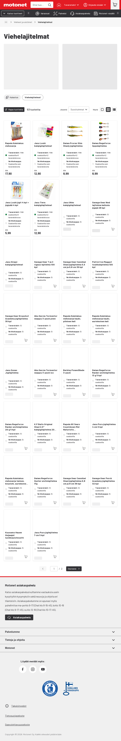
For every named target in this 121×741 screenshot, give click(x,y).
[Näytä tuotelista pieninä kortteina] (108, 109)
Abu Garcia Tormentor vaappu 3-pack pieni (45, 317)
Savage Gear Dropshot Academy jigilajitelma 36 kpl (17, 319)
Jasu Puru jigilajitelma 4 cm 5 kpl (104, 425)
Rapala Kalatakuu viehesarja (14, 144)
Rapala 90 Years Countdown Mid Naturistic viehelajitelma (71, 427)
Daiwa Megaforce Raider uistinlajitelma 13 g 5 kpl (103, 373)
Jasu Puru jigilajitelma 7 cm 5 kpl (46, 533)
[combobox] (38, 4)
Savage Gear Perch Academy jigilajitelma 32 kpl (103, 481)
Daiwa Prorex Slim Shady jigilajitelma (73, 144)
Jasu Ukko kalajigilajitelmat (72, 203)
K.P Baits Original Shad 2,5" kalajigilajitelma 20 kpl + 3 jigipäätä (44, 427)
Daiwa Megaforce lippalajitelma (101, 144)
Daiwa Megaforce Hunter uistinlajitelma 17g (45, 481)
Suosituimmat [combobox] (77, 109)
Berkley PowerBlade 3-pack (73, 371)
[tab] (42, 13)
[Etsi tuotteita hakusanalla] (49, 5)
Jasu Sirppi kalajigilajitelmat (14, 263)
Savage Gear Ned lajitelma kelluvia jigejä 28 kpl (101, 205)
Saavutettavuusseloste (17, 724)
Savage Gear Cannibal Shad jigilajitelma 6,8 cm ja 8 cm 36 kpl (74, 481)
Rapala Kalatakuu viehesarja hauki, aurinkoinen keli (101, 319)
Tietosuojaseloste (14, 715)
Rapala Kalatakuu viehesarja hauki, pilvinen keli (72, 319)
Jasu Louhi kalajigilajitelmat (43, 144)
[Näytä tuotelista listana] (114, 109)
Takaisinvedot (18, 705)
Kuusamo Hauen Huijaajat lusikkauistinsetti (14, 535)
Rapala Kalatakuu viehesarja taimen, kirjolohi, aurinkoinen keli (16, 481)
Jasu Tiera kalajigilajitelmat (43, 203)
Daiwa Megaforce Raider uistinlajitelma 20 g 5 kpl (16, 427)
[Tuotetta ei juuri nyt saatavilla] (113, 229)
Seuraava (74, 568)
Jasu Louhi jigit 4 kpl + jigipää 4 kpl (17, 203)
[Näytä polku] (6, 22)
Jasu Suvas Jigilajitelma (11, 371)
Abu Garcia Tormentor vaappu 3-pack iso (45, 371)
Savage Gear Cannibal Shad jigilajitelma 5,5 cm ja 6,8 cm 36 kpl (74, 265)
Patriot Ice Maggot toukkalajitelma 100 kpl (102, 265)
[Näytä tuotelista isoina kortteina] (102, 109)
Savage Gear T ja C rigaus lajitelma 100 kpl (44, 265)
